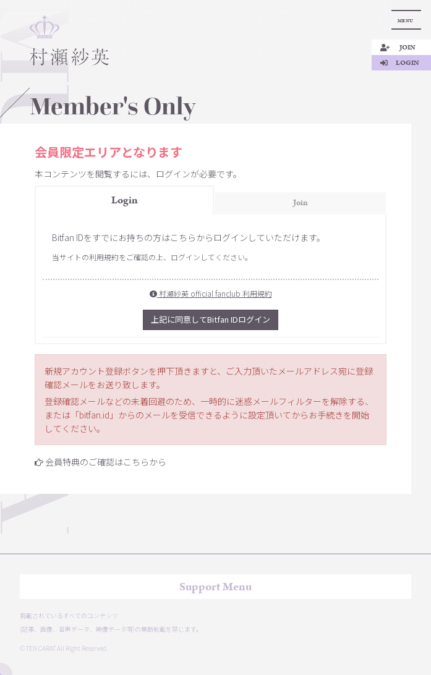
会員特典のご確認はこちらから (105, 462)
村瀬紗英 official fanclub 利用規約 (211, 293)
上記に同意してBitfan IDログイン (210, 319)
